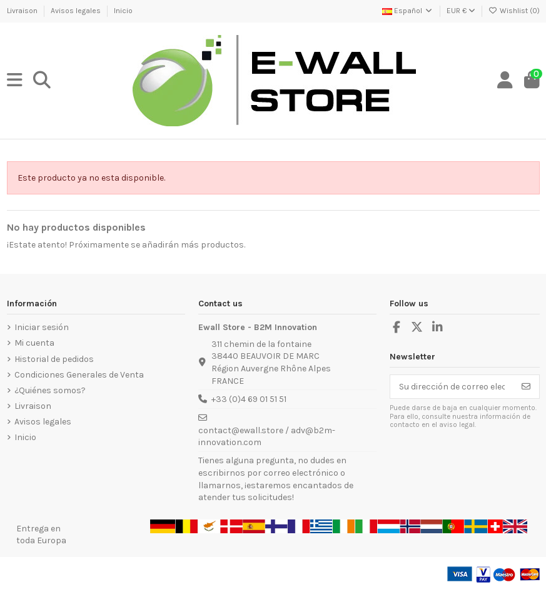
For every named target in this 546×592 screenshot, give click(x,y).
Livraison (23, 10)
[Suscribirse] (526, 387)
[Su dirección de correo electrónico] (451, 387)
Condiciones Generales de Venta (79, 374)
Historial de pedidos (54, 359)
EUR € (461, 10)
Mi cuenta (34, 343)
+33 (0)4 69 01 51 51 (248, 399)
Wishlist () (514, 10)
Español (407, 10)
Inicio (123, 10)
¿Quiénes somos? (50, 390)
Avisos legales (77, 10)
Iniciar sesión (41, 327)
